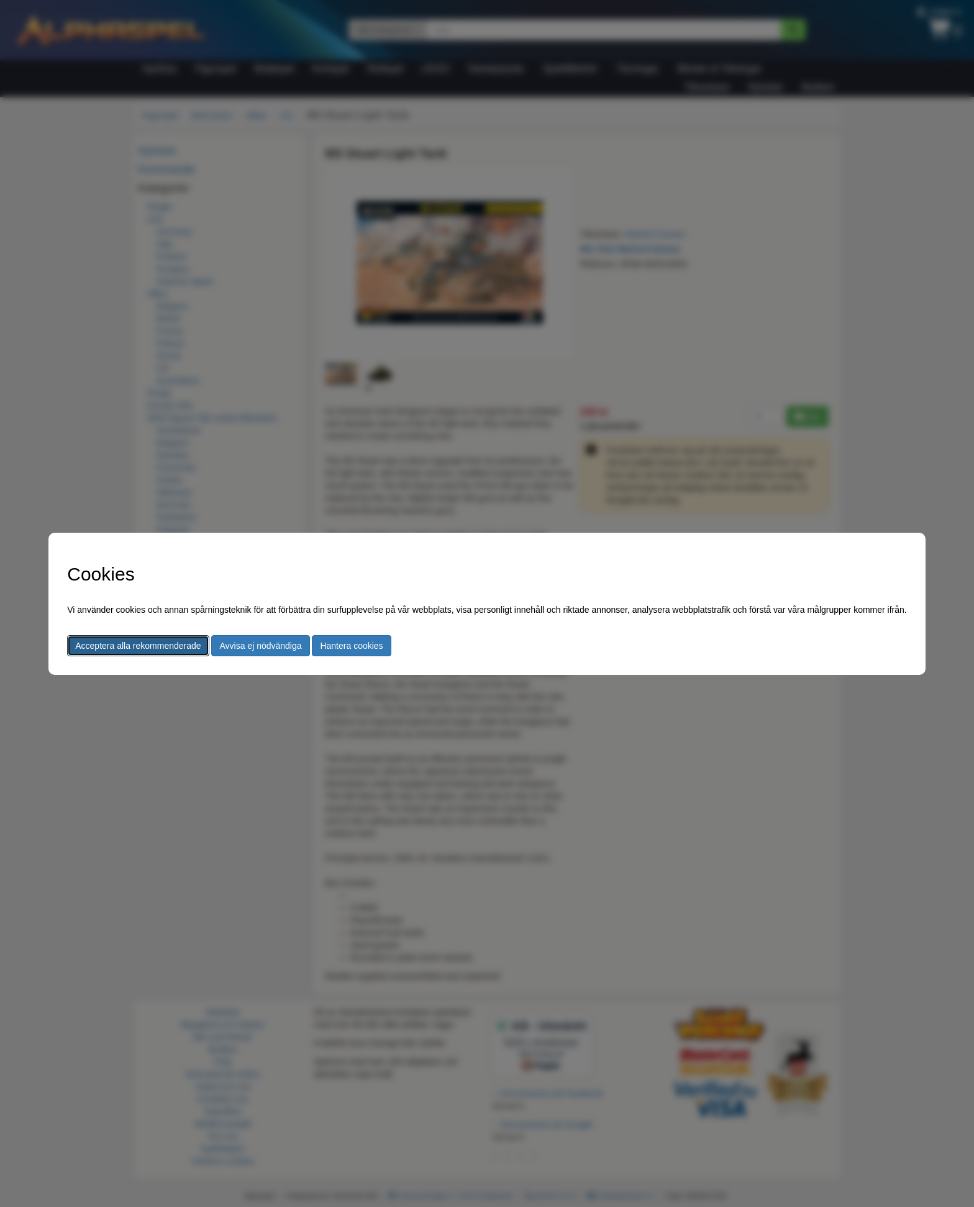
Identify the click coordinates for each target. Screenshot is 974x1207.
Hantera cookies (351, 646)
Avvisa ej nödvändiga (260, 646)
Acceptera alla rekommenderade (138, 646)
